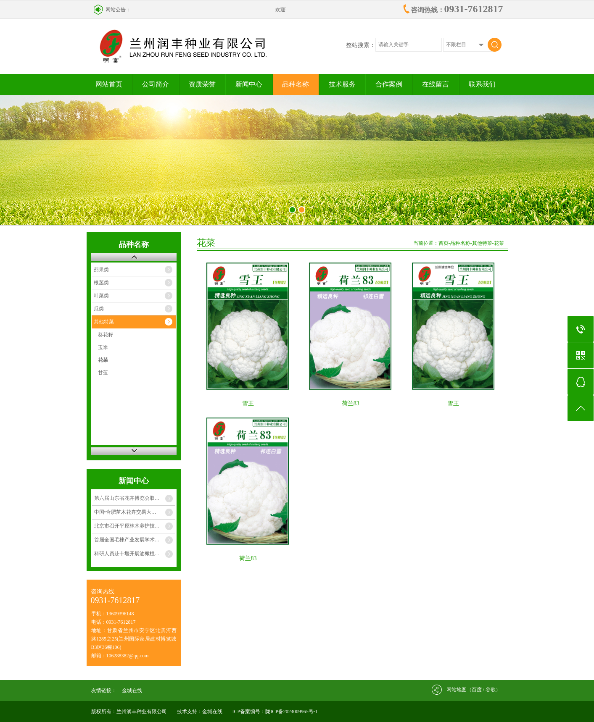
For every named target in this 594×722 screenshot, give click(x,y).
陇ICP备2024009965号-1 (291, 711)
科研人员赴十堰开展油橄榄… (127, 554)
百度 (477, 690)
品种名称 (295, 84)
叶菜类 (101, 296)
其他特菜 (104, 322)
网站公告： (118, 10)
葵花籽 (105, 335)
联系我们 (482, 84)
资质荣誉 (202, 84)
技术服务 (342, 84)
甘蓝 (103, 372)
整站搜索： (360, 45)
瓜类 (99, 309)
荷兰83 (350, 403)
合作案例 (388, 84)
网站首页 (108, 84)
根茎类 (101, 283)
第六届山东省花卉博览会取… (127, 498)
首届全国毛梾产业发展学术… (127, 540)
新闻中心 (248, 84)
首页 (443, 243)
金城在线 (132, 690)
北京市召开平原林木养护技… (127, 526)
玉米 (103, 347)
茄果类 (101, 270)
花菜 (103, 360)
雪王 (248, 403)
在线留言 (435, 84)
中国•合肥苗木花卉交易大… (125, 512)
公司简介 (155, 84)
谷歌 (491, 690)
